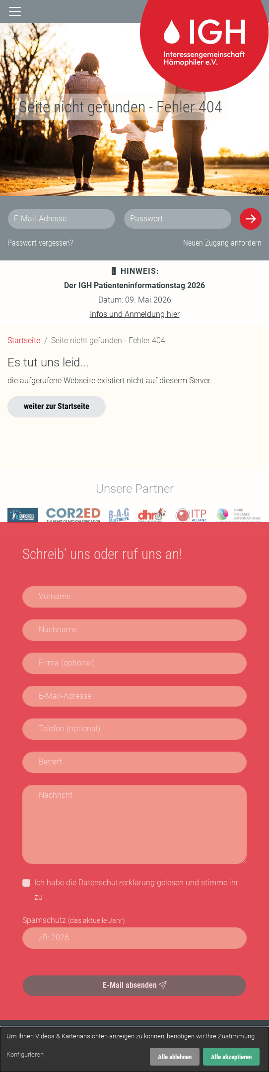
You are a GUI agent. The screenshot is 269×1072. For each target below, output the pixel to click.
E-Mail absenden (135, 985)
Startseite (23, 340)
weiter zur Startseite (56, 406)
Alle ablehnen (175, 1057)
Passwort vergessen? (40, 243)
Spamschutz (73, 920)
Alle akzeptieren (231, 1057)
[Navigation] (14, 10)
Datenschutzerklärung (116, 882)
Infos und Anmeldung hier (135, 314)
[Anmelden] (251, 219)
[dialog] (134, 1049)
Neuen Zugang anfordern (222, 243)
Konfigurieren (25, 1054)
